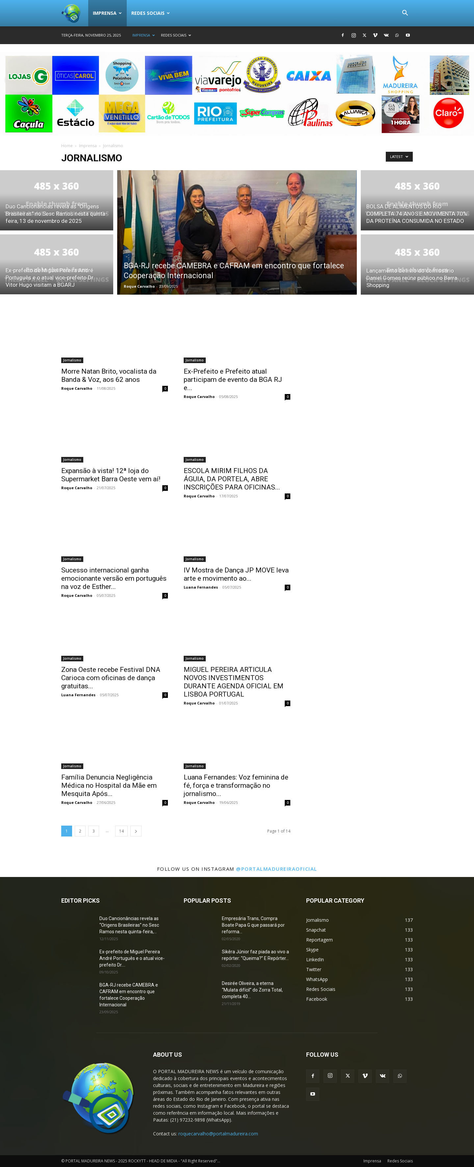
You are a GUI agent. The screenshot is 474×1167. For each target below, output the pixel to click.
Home (67, 145)
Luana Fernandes (201, 587)
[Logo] (74, 13)
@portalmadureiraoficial (276, 868)
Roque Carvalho (139, 286)
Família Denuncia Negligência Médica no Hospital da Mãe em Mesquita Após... (109, 785)
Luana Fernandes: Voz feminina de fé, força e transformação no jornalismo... (236, 785)
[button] (405, 14)
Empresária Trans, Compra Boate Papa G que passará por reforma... (253, 925)
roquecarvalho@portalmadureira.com (218, 1133)
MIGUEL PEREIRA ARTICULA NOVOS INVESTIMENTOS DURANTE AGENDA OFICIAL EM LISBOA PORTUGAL (233, 682)
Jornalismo (72, 360)
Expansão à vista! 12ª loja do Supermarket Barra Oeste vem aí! (110, 475)
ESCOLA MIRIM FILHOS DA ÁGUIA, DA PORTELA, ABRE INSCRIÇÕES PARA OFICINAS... (232, 479)
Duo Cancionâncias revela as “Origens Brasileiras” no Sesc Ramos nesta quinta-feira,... (129, 925)
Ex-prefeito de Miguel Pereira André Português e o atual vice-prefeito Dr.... (132, 958)
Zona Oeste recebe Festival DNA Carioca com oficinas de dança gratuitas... (110, 678)
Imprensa (107, 13)
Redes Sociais (150, 13)
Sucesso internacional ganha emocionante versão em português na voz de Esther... (114, 578)
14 (121, 831)
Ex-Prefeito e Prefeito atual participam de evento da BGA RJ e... (233, 379)
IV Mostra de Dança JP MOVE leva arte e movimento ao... (236, 574)
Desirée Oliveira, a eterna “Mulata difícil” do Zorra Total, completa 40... (252, 990)
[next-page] (136, 831)
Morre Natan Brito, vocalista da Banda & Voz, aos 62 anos (108, 375)
